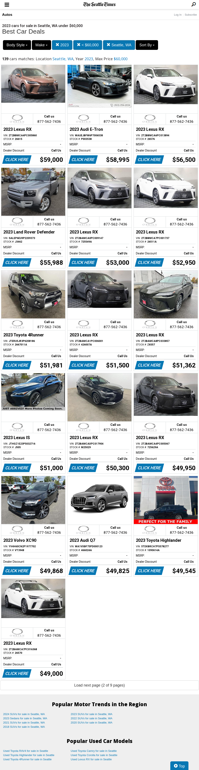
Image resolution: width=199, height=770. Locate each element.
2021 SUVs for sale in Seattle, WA (24, 722)
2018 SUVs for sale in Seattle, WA (24, 726)
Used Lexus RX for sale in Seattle (91, 759)
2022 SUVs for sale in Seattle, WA (91, 718)
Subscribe (191, 14)
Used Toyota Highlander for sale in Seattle (28, 755)
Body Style (17, 45)
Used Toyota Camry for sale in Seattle (94, 750)
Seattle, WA (119, 45)
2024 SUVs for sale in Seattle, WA (24, 714)
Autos (7, 15)
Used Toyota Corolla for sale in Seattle (94, 755)
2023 (62, 45)
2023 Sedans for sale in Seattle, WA (25, 718)
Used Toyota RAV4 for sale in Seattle (25, 750)
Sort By (146, 45)
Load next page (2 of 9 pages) (99, 685)
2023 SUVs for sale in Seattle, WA (91, 714)
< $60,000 (88, 45)
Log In (177, 14)
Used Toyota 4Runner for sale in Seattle (27, 759)
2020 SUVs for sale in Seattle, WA (91, 722)
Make (41, 45)
